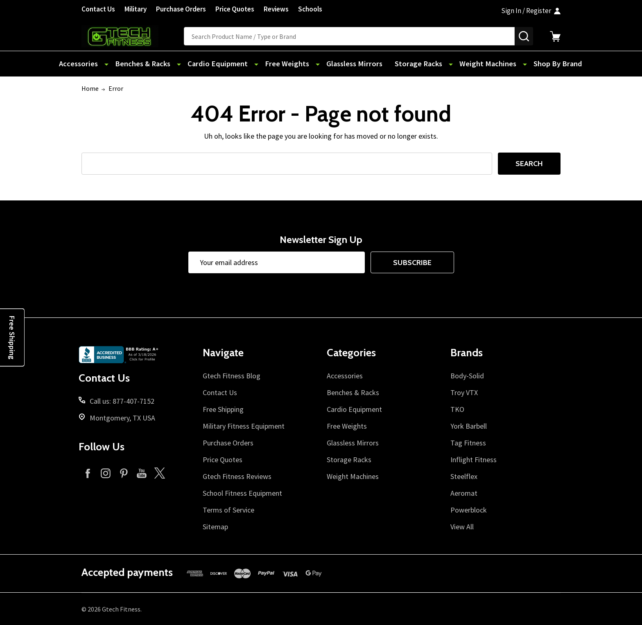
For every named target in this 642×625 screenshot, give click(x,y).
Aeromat (463, 493)
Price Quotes (234, 8)
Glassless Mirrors (350, 64)
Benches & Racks (157, 64)
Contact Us (98, 8)
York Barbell (468, 426)
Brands (466, 352)
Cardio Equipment (226, 64)
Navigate (223, 352)
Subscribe (412, 262)
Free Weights (289, 64)
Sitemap (215, 526)
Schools (310, 8)
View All (462, 526)
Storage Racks (412, 64)
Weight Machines (476, 64)
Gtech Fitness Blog (231, 375)
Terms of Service (228, 510)
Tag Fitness (468, 442)
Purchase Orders (181, 8)
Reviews (276, 8)
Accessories (97, 64)
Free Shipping (223, 409)
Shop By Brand (540, 64)
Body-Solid (467, 375)
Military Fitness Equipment (244, 426)
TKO (457, 409)
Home (90, 89)
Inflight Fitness (473, 459)
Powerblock (468, 510)
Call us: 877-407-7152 (122, 401)
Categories (351, 352)
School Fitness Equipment (242, 493)
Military (135, 8)
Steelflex (463, 476)
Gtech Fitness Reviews (237, 476)
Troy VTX (464, 392)
